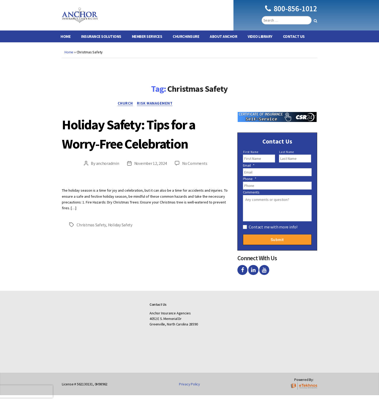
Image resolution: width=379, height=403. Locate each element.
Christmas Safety (91, 252)
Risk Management (156, 111)
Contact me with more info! (273, 234)
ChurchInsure (186, 44)
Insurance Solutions (101, 44)
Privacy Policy (189, 392)
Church (125, 111)
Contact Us (294, 44)
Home (66, 44)
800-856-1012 (291, 12)
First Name (250, 160)
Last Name (286, 160)
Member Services (147, 44)
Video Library (260, 44)
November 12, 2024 (150, 191)
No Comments (195, 191)
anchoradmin (107, 191)
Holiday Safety (120, 252)
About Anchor (223, 44)
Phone (249, 186)
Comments (251, 200)
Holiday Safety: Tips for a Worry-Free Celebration (140, 151)
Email (249, 173)
